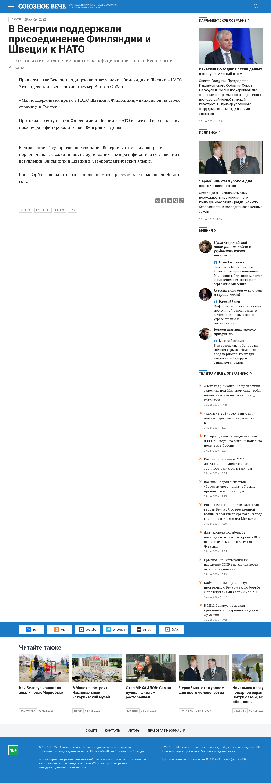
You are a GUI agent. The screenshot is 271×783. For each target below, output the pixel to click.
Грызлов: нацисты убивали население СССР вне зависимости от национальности (231, 564)
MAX (171, 629)
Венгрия (26, 210)
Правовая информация (167, 730)
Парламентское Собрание (222, 20)
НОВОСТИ (15, 19)
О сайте (91, 730)
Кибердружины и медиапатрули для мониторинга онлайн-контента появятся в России (233, 441)
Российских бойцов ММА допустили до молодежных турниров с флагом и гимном (228, 464)
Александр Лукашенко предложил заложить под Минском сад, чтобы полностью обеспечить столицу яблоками (232, 392)
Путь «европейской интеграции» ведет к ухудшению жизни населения (232, 248)
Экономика (28, 711)
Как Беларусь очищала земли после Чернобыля (41, 690)
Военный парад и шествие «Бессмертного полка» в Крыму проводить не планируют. (229, 486)
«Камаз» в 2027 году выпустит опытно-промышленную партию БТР (230, 418)
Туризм (78, 711)
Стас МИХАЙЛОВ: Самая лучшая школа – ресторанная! (148, 692)
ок (59, 629)
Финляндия (43, 210)
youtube (87, 629)
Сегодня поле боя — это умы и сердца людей (238, 292)
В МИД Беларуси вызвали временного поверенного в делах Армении (231, 610)
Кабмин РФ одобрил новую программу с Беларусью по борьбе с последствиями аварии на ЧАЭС (232, 587)
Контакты (113, 730)
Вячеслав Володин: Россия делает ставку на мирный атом (230, 71)
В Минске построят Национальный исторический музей (91, 692)
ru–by (144, 629)
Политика (208, 132)
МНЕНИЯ (206, 231)
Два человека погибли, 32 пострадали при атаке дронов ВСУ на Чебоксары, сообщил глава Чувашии (232, 539)
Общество (240, 711)
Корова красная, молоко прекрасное (235, 331)
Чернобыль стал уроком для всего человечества (225, 183)
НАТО (73, 210)
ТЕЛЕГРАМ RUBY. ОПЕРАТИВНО (224, 373)
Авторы (134, 730)
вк (31, 629)
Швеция (60, 210)
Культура (132, 711)
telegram (115, 629)
